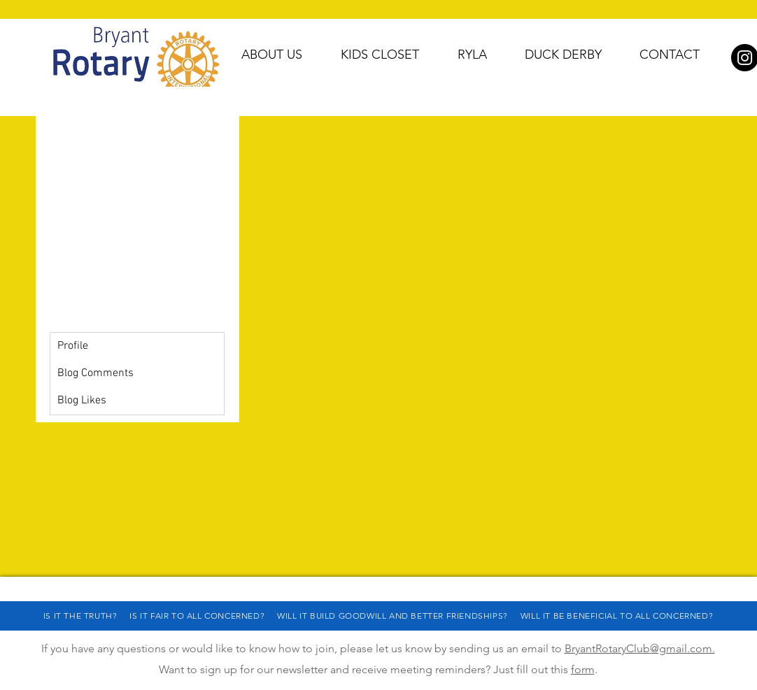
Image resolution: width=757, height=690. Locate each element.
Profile (72, 346)
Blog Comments (95, 373)
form (583, 669)
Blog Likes (81, 401)
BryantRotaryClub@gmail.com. (640, 648)
